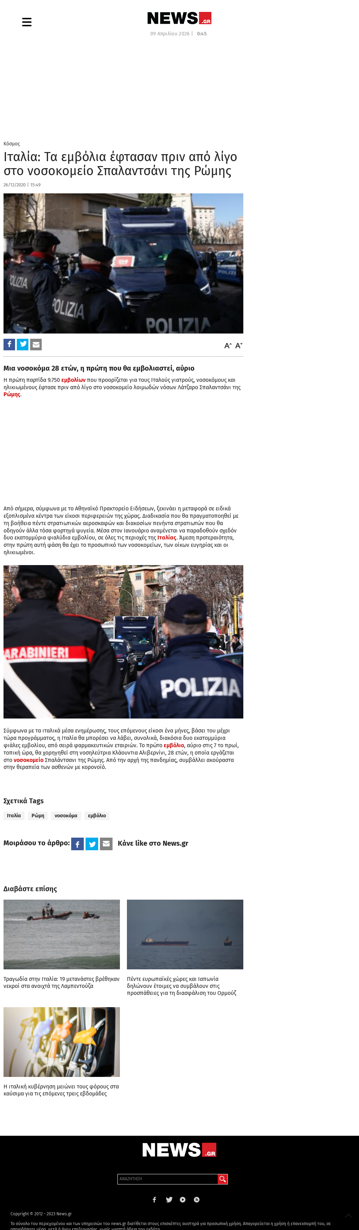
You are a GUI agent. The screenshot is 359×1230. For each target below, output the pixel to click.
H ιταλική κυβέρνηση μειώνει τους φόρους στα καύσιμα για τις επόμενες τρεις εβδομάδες (61, 1090)
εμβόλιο (97, 816)
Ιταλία (14, 816)
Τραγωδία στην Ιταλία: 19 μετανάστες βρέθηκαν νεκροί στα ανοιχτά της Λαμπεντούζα (62, 982)
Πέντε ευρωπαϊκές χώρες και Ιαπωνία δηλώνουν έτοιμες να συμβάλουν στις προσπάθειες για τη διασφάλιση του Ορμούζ (181, 986)
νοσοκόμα (66, 816)
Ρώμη (38, 816)
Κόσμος (12, 144)
